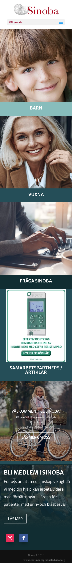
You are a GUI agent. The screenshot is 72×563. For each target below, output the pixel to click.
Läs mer (15, 519)
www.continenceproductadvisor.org (44, 560)
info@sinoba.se (43, 427)
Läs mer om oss (36, 438)
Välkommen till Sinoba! (36, 411)
